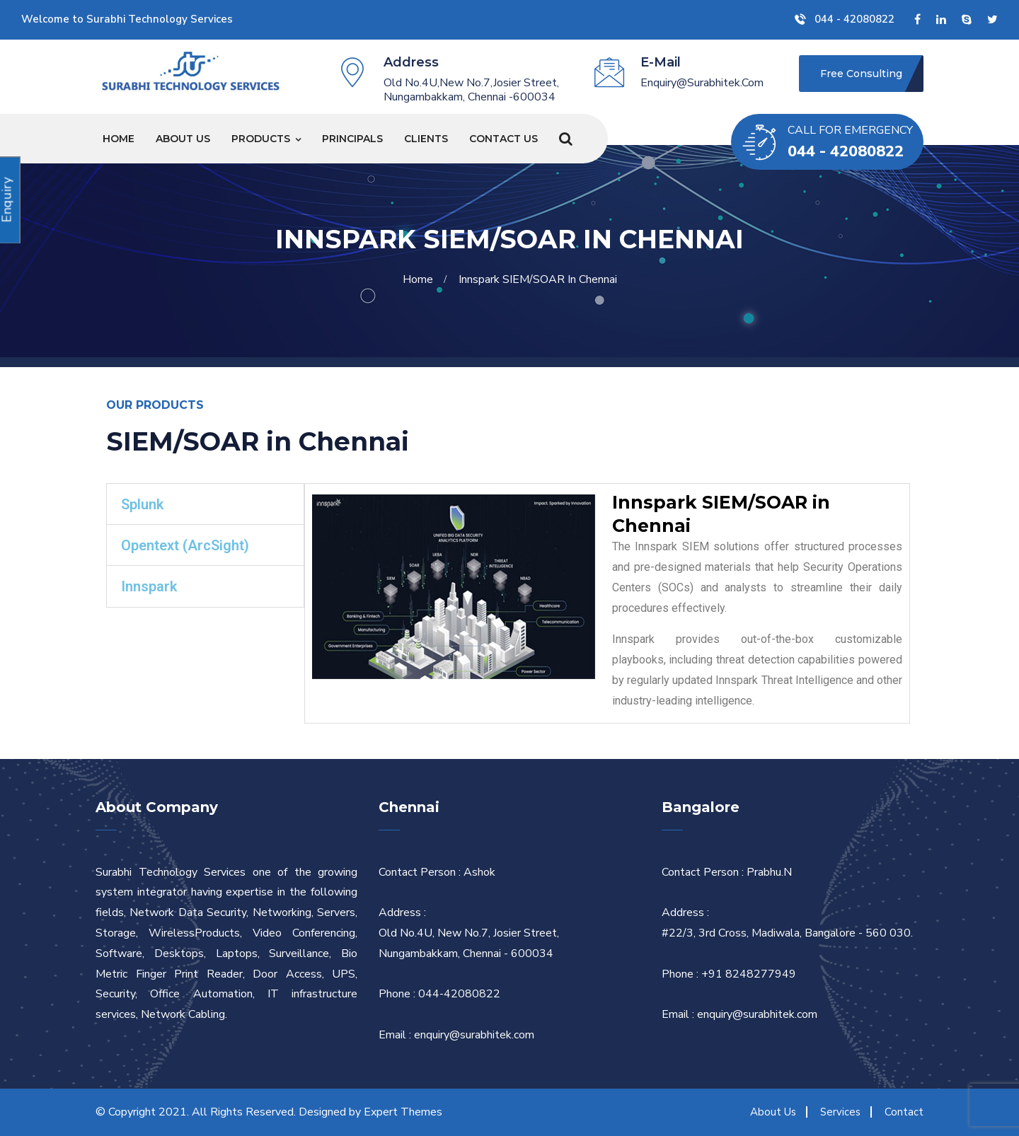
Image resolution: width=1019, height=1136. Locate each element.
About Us (183, 138)
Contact (904, 1112)
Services (840, 1112)
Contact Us (503, 138)
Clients (426, 138)
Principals (352, 138)
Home (118, 138)
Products (260, 138)
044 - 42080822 (844, 19)
